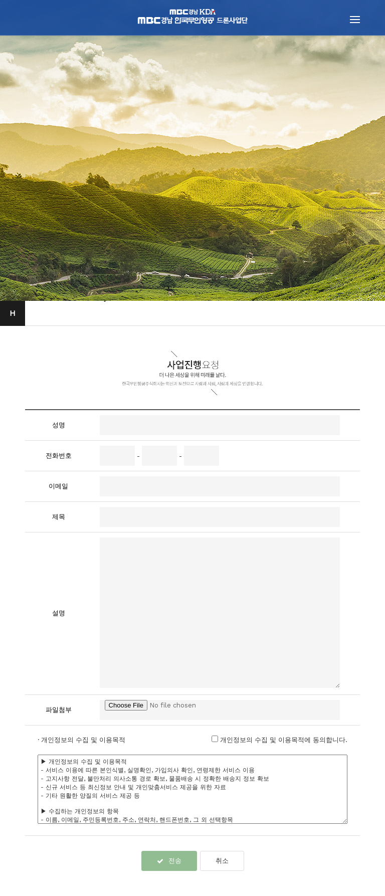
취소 (222, 860)
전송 (169, 860)
